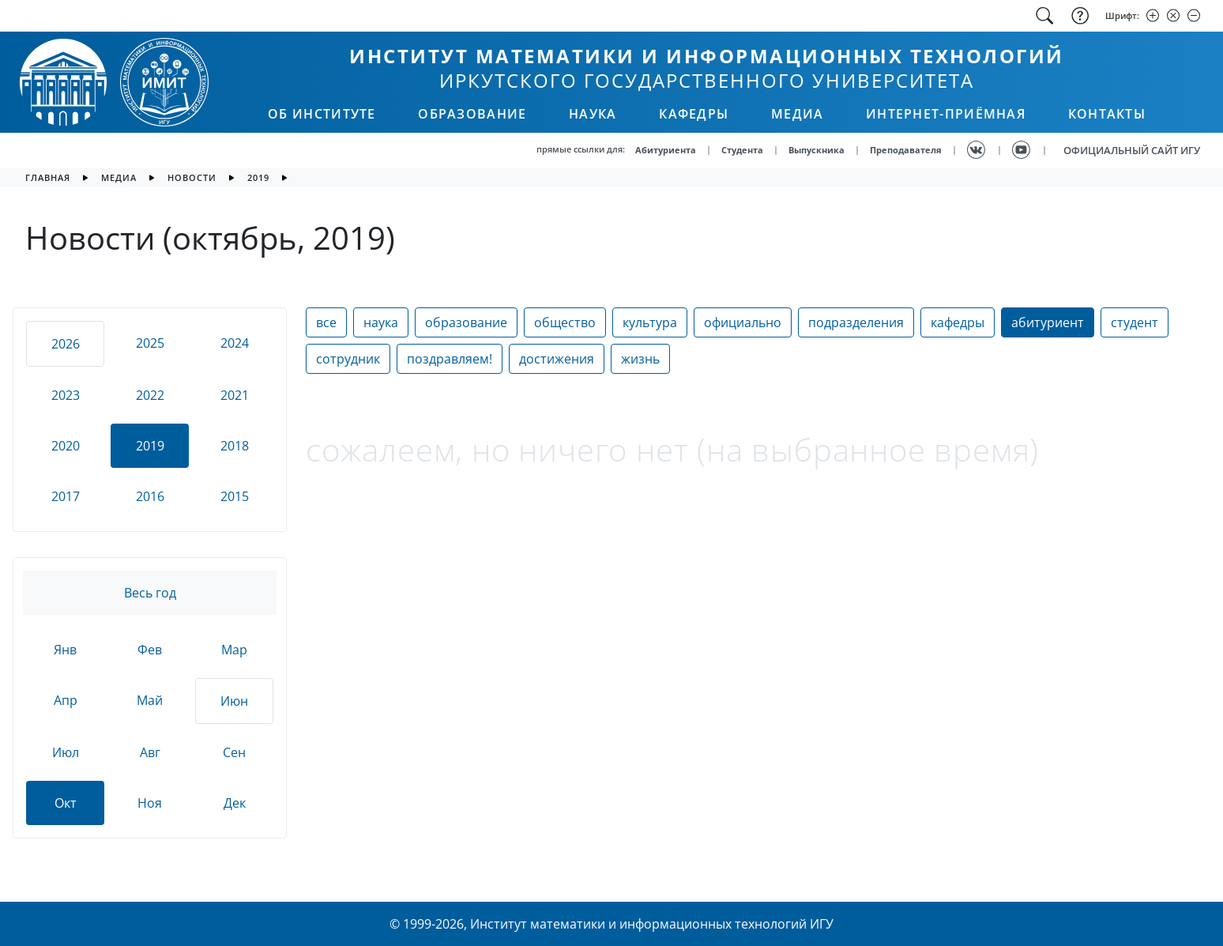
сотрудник (348, 358)
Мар (234, 649)
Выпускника (816, 150)
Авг (150, 752)
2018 (234, 445)
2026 (65, 343)
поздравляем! (449, 358)
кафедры (957, 322)
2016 (150, 496)
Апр (65, 700)
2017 (65, 496)
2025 (150, 343)
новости (191, 177)
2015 (234, 496)
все (326, 322)
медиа (119, 177)
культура (650, 322)
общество (565, 322)
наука (380, 322)
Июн (234, 701)
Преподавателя (906, 150)
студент (1134, 322)
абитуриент (1047, 322)
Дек (235, 803)
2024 (234, 343)
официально (742, 322)
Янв (65, 649)
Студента (742, 150)
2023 (65, 395)
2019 (258, 177)
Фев (149, 649)
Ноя (149, 803)
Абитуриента (665, 150)
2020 (65, 445)
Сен (234, 752)
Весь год (150, 592)
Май (150, 700)
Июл (65, 752)
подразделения (856, 322)
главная (47, 177)
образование (466, 322)
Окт (66, 803)
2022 (150, 395)
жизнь (640, 358)
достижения (556, 358)
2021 (234, 395)
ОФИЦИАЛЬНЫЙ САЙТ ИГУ (1131, 150)
